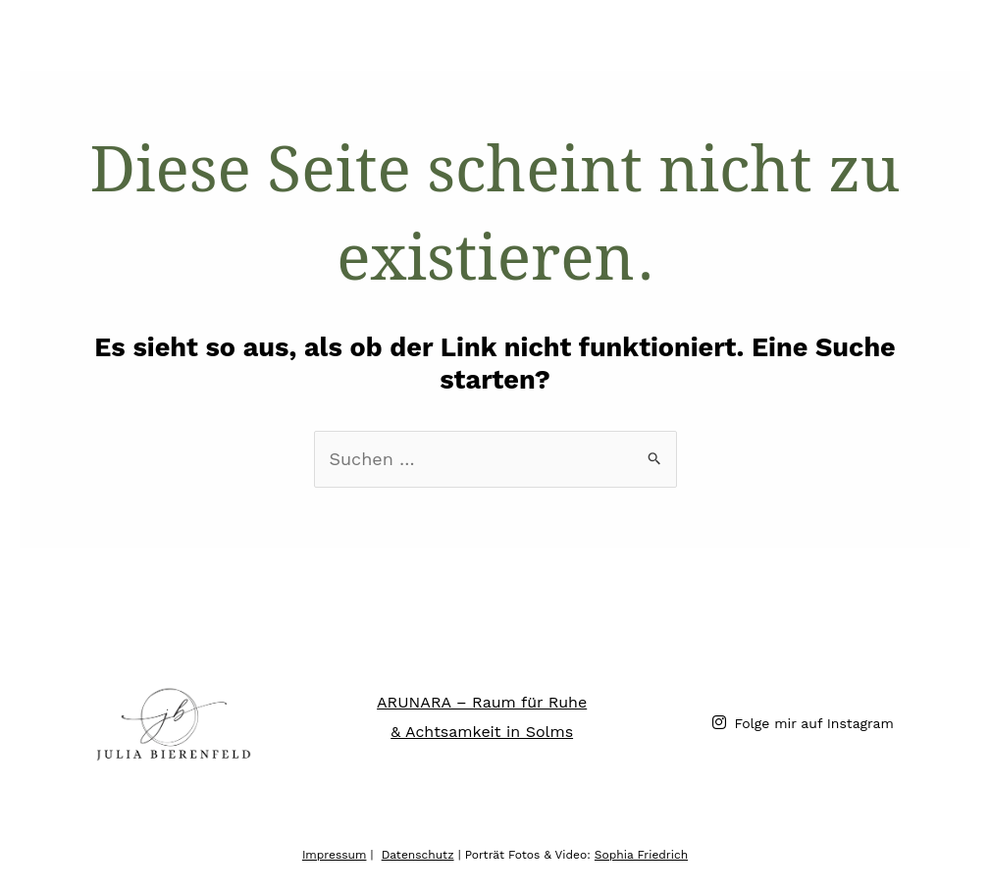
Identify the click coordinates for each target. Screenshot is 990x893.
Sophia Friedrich (641, 855)
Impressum (334, 855)
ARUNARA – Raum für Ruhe (482, 702)
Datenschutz (418, 855)
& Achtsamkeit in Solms (482, 731)
